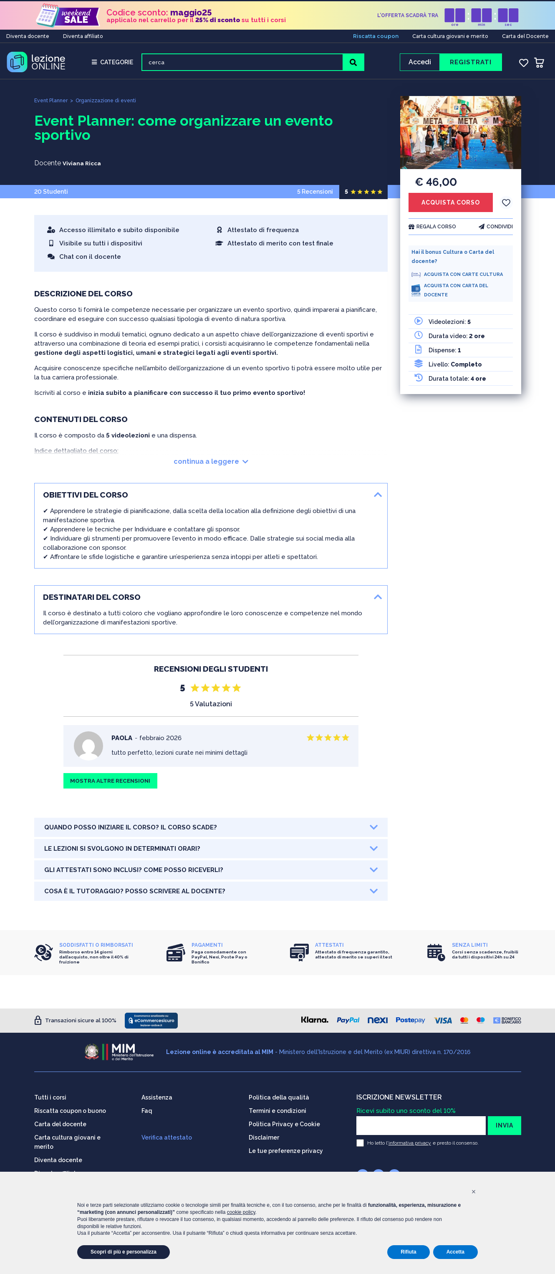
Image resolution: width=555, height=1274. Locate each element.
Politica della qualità (279, 1097)
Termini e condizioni (277, 1110)
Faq (146, 1110)
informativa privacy (409, 1142)
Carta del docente (60, 1123)
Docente (47, 166)
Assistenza (156, 1097)
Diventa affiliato (83, 35)
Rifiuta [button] (408, 1252)
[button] (473, 1191)
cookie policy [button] (241, 1212)
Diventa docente (27, 35)
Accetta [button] (455, 1252)
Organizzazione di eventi (112, 103)
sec (508, 23)
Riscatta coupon (376, 35)
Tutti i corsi (50, 1097)
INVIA (504, 1125)
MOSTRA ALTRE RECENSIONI (114, 784)
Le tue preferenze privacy (286, 1150)
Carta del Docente (525, 35)
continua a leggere (211, 464)
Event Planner (52, 103)
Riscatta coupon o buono (70, 1110)
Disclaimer (264, 1137)
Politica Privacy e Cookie (284, 1123)
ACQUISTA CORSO (450, 205)
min (481, 23)
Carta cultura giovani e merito (450, 35)
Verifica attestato (166, 1137)
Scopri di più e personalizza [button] (123, 1252)
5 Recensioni (342, 194)
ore (455, 23)
